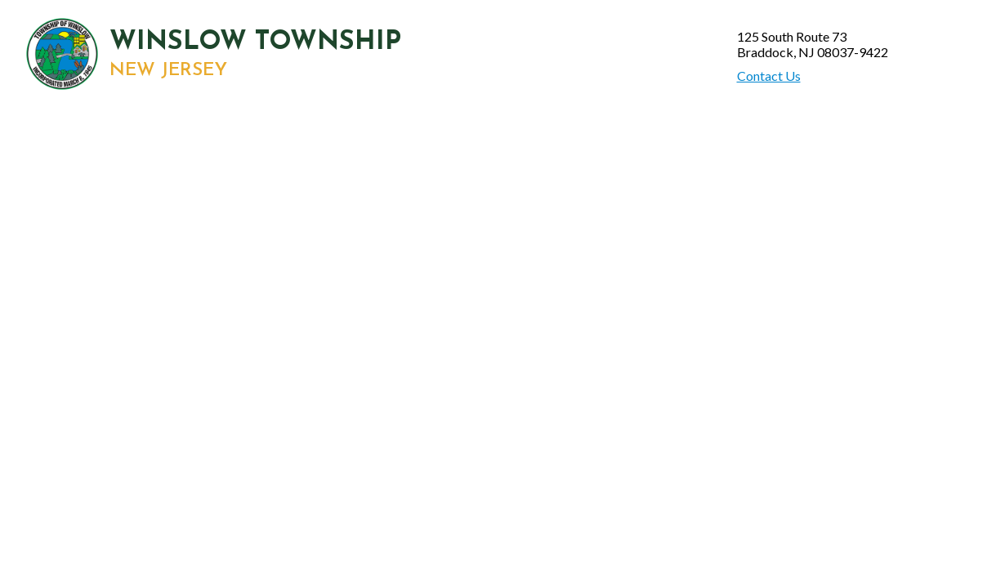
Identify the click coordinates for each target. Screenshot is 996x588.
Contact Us (769, 75)
